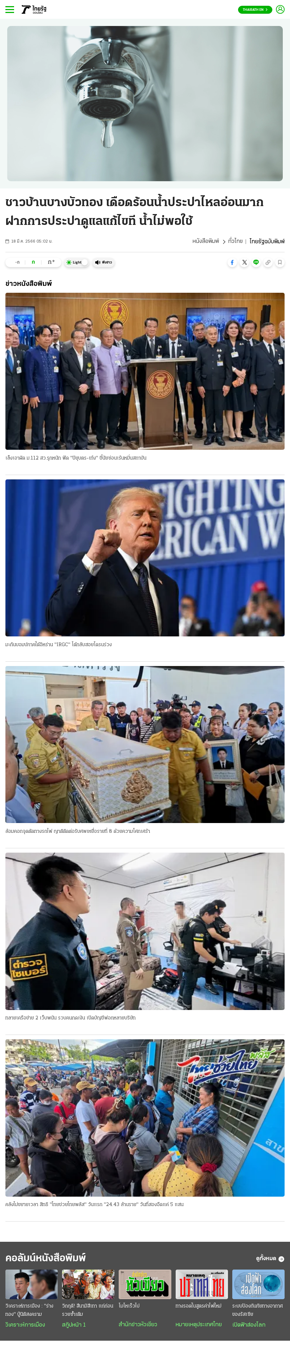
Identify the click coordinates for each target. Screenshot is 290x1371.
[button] (232, 262)
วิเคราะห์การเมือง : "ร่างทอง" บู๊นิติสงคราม (29, 1311)
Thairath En (255, 10)
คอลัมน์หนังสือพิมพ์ (48, 1259)
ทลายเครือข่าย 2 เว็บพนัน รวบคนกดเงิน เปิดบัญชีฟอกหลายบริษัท (70, 1018)
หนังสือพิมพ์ (205, 242)
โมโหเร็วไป (129, 1307)
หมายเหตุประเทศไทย (199, 1325)
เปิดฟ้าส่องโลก (248, 1326)
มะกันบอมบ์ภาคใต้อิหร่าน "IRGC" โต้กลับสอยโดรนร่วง (58, 645)
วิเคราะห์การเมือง (25, 1326)
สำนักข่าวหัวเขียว (138, 1325)
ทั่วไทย (235, 242)
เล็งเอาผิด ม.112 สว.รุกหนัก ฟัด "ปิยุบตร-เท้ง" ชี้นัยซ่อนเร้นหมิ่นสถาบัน (75, 458)
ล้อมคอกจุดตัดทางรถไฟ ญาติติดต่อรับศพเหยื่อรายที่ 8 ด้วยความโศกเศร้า (77, 832)
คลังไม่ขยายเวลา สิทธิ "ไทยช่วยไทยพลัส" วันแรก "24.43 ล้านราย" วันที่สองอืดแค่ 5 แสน (94, 1205)
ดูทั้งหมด (270, 1260)
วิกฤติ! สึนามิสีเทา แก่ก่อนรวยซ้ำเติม (87, 1311)
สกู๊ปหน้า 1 (74, 1326)
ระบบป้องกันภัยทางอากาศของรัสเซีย (257, 1311)
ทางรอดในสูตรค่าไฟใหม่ (198, 1307)
